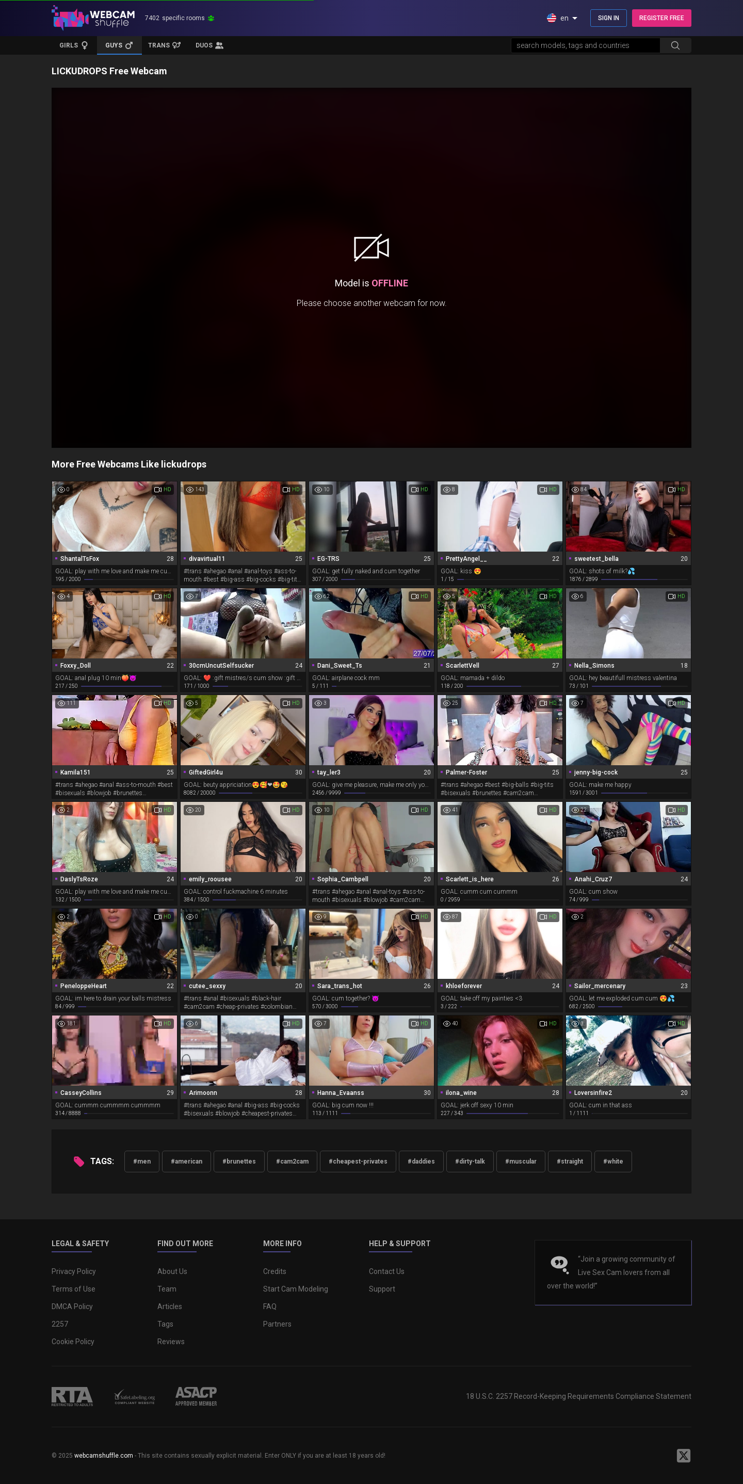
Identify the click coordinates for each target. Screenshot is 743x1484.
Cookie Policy (73, 1341)
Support (382, 1289)
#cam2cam (292, 1161)
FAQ (270, 1306)
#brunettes (239, 1161)
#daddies (421, 1161)
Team (166, 1289)
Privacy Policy (74, 1271)
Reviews (171, 1341)
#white (613, 1161)
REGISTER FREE (661, 18)
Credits (274, 1271)
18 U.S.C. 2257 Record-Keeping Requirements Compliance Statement (578, 1396)
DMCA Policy (72, 1306)
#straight (570, 1161)
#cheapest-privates (358, 1161)
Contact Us (387, 1271)
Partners (277, 1324)
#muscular (521, 1161)
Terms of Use (73, 1289)
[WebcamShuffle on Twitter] (683, 1455)
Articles (169, 1306)
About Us (172, 1271)
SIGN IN (608, 18)
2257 (60, 1324)
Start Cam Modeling (295, 1289)
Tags (165, 1324)
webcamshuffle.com (103, 1455)
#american (186, 1161)
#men (142, 1161)
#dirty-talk (470, 1161)
